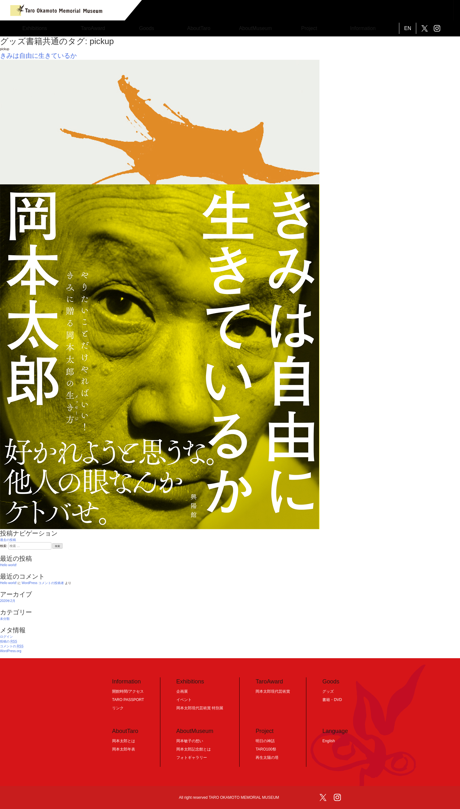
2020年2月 (7, 601)
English (328, 741)
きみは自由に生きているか (38, 55)
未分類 (5, 618)
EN (407, 28)
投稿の (8, 641)
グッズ (328, 691)
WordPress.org (10, 651)
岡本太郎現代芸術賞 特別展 (199, 708)
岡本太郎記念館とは (193, 749)
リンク (118, 708)
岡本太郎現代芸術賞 (273, 691)
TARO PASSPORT (128, 699)
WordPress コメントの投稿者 (43, 583)
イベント (184, 699)
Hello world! (8, 565)
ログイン (6, 636)
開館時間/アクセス (128, 691)
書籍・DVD (332, 699)
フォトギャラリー (191, 757)
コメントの (11, 646)
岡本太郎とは (123, 741)
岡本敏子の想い (189, 741)
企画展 (182, 691)
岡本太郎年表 (123, 749)
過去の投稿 (8, 540)
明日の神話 (265, 741)
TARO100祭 (266, 749)
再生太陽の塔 (267, 757)
